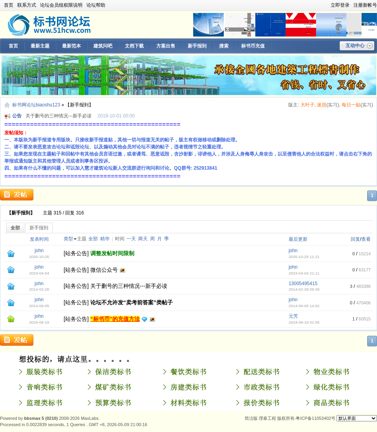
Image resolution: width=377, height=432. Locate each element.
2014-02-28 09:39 (304, 289)
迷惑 (321, 105)
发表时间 (39, 239)
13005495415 (303, 283)
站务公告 (76, 253)
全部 (15, 228)
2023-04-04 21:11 (304, 273)
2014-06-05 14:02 (304, 306)
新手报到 (38, 228)
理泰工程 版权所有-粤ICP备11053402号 (297, 418)
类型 (68, 239)
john (39, 250)
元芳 (293, 316)
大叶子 (307, 105)
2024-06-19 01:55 (304, 322)
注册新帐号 (365, 5)
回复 (355, 239)
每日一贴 (351, 105)
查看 (366, 239)
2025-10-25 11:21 (304, 256)
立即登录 (340, 5)
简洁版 (251, 418)
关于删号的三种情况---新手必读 (59, 116)
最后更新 (298, 239)
